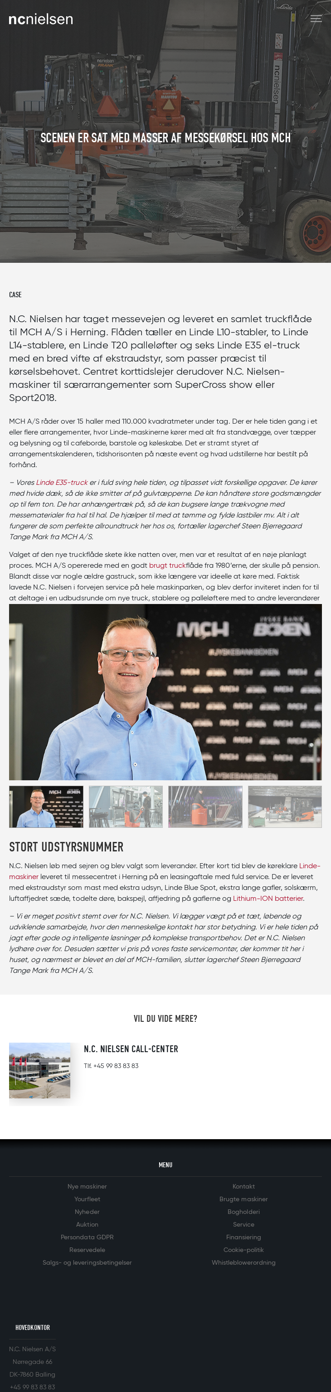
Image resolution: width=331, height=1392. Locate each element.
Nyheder (87, 1212)
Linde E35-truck (61, 483)
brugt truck (167, 566)
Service (243, 1225)
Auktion (87, 1225)
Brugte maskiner (243, 1199)
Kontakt (244, 1187)
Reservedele (87, 1250)
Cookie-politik (244, 1250)
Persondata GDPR (87, 1237)
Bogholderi (243, 1212)
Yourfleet (87, 1199)
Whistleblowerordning (244, 1263)
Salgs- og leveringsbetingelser (87, 1263)
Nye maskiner (87, 1187)
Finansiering (243, 1237)
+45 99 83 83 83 (115, 1066)
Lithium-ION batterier (268, 899)
